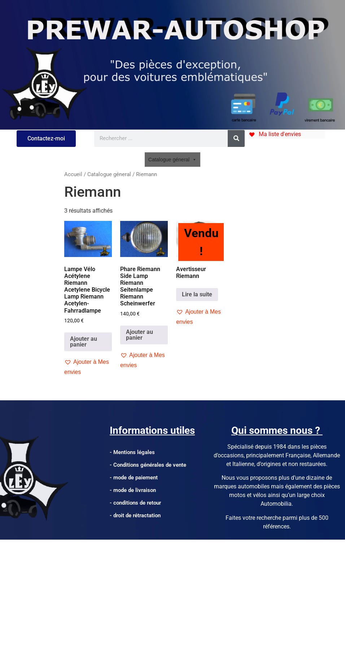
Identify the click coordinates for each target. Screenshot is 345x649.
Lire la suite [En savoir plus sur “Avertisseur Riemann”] (197, 294)
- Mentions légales (132, 452)
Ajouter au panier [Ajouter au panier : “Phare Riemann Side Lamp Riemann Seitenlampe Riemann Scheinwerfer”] (139, 334)
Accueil (73, 174)
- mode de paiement (134, 477)
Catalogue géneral (172, 159)
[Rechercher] (236, 138)
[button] (88, 367)
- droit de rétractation (135, 515)
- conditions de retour (135, 503)
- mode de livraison (133, 490)
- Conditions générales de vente (148, 465)
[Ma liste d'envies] (274, 134)
